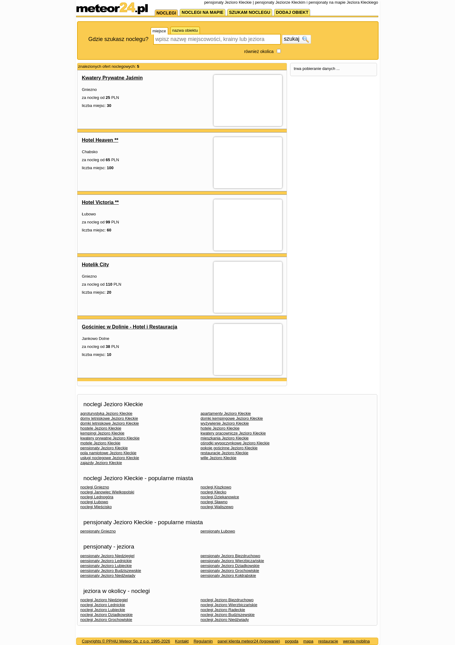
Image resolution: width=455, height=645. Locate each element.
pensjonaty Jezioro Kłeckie (104, 448)
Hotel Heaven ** (100, 140)
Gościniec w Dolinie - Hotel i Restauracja (129, 326)
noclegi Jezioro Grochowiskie (106, 619)
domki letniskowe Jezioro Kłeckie (109, 423)
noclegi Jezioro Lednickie (102, 604)
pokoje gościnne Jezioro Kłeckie (229, 448)
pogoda (291, 641)
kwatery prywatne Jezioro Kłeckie (110, 438)
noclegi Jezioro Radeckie (223, 609)
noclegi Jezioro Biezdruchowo (227, 600)
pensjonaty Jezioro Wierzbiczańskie (232, 560)
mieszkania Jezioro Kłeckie (225, 438)
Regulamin (203, 641)
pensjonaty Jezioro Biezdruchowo (230, 555)
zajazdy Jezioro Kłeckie (101, 462)
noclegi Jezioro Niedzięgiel (104, 600)
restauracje (328, 641)
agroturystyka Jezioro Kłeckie (106, 413)
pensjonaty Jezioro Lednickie (106, 560)
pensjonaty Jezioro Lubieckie (106, 565)
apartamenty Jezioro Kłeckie (226, 413)
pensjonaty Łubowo (218, 531)
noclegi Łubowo (94, 502)
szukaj (296, 39)
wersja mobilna (356, 641)
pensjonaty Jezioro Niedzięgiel (107, 555)
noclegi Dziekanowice (220, 497)
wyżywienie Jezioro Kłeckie (225, 423)
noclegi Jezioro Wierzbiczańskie (229, 604)
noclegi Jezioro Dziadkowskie (106, 614)
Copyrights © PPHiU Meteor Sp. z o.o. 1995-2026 (126, 641)
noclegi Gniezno (94, 487)
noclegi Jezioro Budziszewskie (228, 614)
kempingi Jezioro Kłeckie (102, 433)
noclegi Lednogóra (96, 497)
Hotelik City (95, 264)
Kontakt (182, 641)
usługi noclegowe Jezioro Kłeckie (109, 457)
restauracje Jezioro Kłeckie (224, 453)
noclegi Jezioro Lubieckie (102, 609)
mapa (308, 641)
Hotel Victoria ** (100, 202)
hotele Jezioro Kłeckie (220, 428)
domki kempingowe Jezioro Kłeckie (232, 418)
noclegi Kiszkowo (216, 487)
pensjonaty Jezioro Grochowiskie (230, 570)
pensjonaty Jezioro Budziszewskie (110, 570)
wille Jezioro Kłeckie (218, 457)
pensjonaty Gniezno (98, 531)
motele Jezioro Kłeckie (100, 443)
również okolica (259, 51)
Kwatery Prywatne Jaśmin (112, 77)
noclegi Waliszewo (217, 506)
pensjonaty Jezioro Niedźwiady (107, 575)
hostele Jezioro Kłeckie (100, 428)
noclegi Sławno (214, 502)
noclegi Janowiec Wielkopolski (107, 492)
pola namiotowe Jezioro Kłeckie (108, 453)
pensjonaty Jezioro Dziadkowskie (230, 565)
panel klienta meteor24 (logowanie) (249, 641)
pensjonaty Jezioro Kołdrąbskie (228, 575)
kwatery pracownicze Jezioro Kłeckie (233, 433)
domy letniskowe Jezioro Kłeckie (109, 418)
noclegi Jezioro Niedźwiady (225, 619)
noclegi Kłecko (214, 492)
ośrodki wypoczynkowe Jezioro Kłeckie (235, 443)
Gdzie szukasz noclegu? (118, 39)
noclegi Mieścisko (96, 506)
